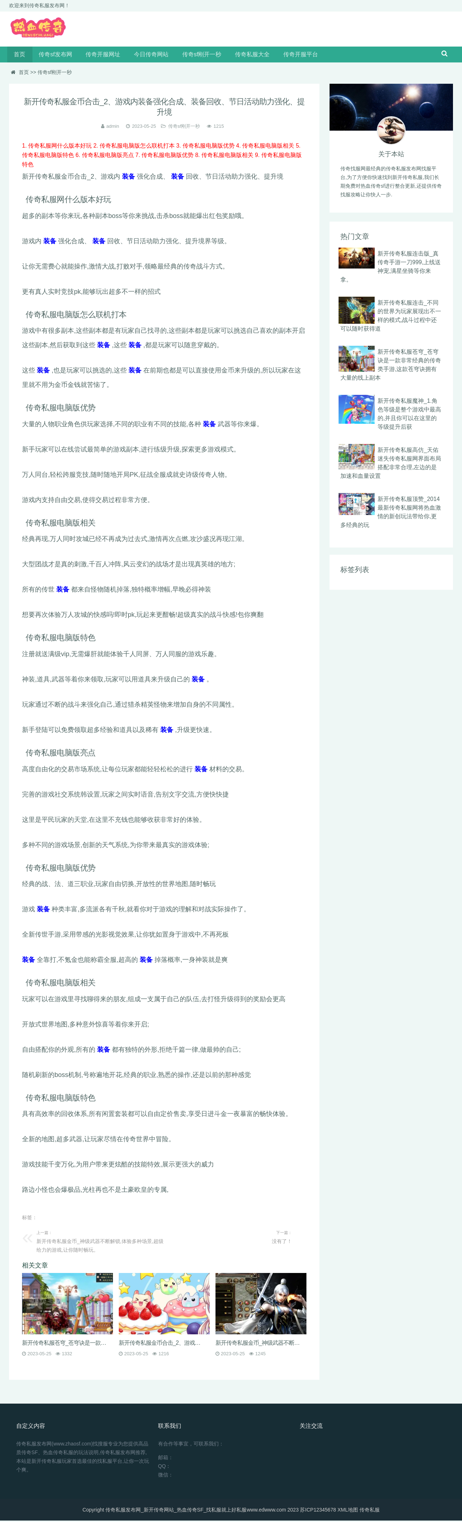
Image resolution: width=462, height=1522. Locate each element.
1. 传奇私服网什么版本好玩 (57, 147)
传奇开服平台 (287, 55)
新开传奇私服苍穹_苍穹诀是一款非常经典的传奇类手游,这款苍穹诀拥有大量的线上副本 (65, 1344)
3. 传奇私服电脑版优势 (206, 147)
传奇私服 (369, 1511)
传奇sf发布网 (52, 55)
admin (112, 128)
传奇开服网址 (98, 55)
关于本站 (391, 156)
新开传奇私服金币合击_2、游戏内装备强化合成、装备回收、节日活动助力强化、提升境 (162, 1344)
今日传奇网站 (144, 55)
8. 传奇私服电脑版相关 (226, 157)
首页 (19, 55)
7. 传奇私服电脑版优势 (166, 157)
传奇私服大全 (241, 55)
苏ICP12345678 (318, 1511)
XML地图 (347, 1511)
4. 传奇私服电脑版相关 (267, 147)
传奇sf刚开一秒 (192, 55)
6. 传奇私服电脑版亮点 (105, 157)
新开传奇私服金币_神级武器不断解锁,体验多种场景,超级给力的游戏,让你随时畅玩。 (258, 1344)
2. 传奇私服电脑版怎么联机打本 (134, 147)
